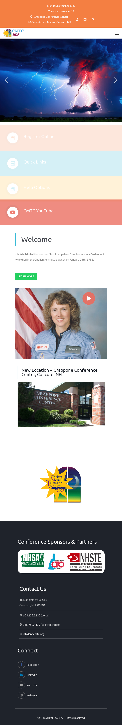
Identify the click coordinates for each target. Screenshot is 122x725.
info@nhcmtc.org (33, 634)
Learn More (26, 276)
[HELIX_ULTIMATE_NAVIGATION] (117, 33)
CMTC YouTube (39, 212)
